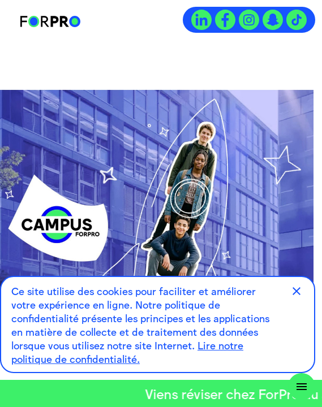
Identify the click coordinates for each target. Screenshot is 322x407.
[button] (296, 291)
